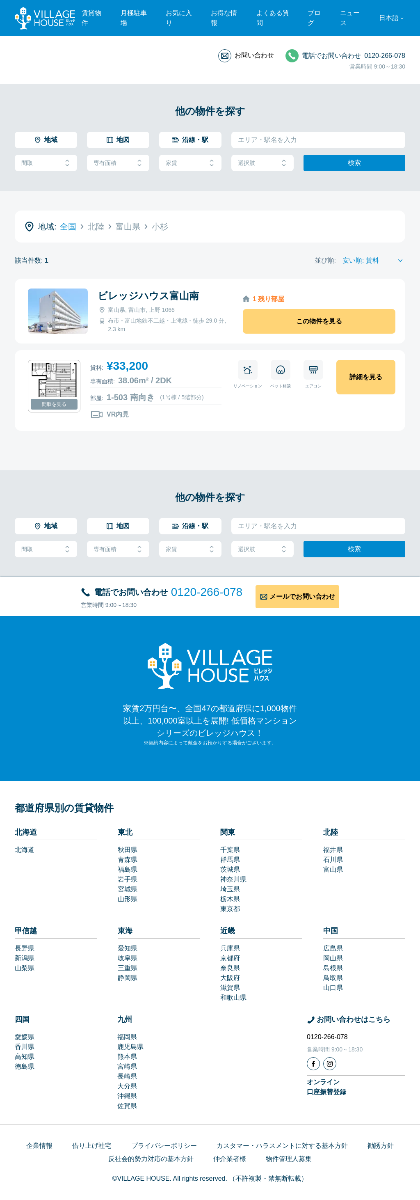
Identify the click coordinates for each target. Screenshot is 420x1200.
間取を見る (54, 404)
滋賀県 (230, 987)
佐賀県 (127, 1105)
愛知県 (127, 948)
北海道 (26, 832)
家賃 (190, 163)
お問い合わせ (254, 55)
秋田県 (127, 849)
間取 (46, 163)
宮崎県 (127, 1066)
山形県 (127, 898)
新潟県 (24, 958)
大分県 (127, 1086)
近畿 (227, 931)
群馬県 (230, 859)
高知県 (24, 1056)
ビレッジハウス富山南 (148, 295)
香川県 (24, 1046)
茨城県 (230, 869)
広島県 (333, 948)
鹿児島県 (130, 1046)
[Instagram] (329, 1063)
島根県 (333, 967)
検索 (354, 162)
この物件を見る (319, 321)
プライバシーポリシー (164, 1145)
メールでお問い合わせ (302, 596)
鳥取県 (333, 977)
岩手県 (127, 879)
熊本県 (127, 1056)
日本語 (389, 17)
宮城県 (127, 889)
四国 (22, 1019)
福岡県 (127, 1036)
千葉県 (230, 849)
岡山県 (333, 958)
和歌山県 (233, 997)
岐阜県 (127, 958)
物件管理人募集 (289, 1158)
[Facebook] (313, 1063)
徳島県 (24, 1066)
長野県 (24, 948)
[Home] (210, 665)
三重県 (127, 967)
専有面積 (118, 163)
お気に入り (179, 17)
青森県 (127, 859)
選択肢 (262, 163)
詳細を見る (365, 376)
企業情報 (39, 1145)
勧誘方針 (381, 1145)
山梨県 (24, 967)
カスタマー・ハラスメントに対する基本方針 (282, 1145)
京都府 (230, 958)
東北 (125, 832)
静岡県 (127, 977)
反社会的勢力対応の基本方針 (151, 1158)
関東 (227, 832)
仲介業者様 (229, 1158)
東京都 (230, 908)
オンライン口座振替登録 (326, 1087)
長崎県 (127, 1076)
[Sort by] (373, 261)
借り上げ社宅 (92, 1145)
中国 (330, 931)
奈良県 (230, 967)
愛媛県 (24, 1036)
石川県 (333, 859)
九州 (124, 1019)
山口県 (333, 987)
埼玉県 (230, 889)
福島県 (127, 869)
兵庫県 (230, 948)
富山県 (333, 869)
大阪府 (230, 977)
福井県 (333, 849)
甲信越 (26, 931)
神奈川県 (233, 879)
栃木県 (230, 898)
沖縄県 (127, 1095)
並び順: (325, 260)
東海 (125, 931)
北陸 (330, 832)
